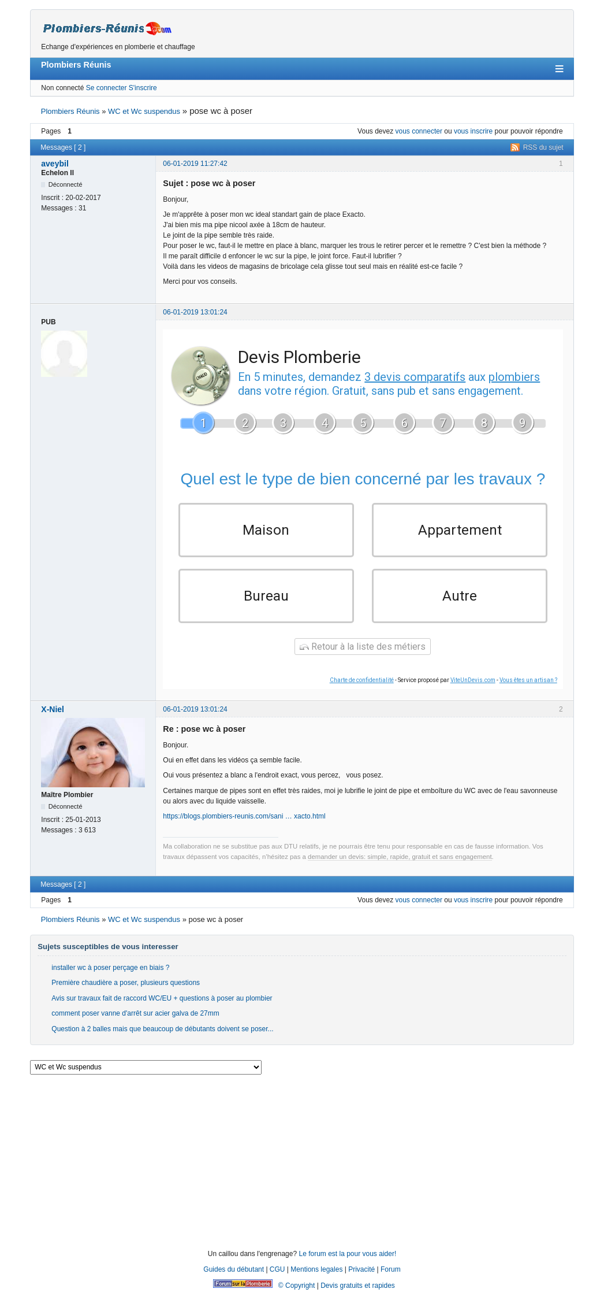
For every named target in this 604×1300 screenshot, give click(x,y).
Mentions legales (316, 1276)
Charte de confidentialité (362, 687)
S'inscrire (143, 88)
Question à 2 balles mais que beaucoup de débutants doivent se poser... (162, 1036)
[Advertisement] (302, 1166)
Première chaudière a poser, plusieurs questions (125, 990)
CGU (277, 1276)
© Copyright (296, 1292)
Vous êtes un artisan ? (528, 687)
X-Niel (52, 716)
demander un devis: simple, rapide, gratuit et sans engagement (400, 863)
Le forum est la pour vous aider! (347, 1261)
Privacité (361, 1276)
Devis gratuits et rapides (357, 1292)
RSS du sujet (543, 147)
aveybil (54, 163)
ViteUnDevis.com (472, 687)
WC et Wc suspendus (144, 111)
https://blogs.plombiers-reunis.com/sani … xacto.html (244, 823)
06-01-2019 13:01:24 (195, 312)
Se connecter (106, 88)
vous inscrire (473, 131)
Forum (391, 1276)
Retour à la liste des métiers (363, 653)
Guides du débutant (233, 1276)
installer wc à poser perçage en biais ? (110, 975)
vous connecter (419, 131)
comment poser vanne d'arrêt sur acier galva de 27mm (135, 1020)
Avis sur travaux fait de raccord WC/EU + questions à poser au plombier (161, 1005)
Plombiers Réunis (76, 64)
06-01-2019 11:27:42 (195, 164)
